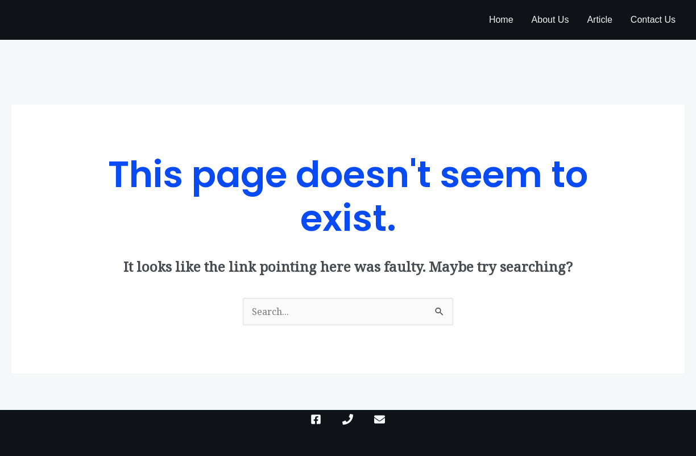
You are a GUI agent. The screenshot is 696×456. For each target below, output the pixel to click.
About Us (550, 19)
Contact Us (653, 19)
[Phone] (347, 419)
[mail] (379, 419)
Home (501, 19)
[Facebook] (316, 419)
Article (599, 19)
